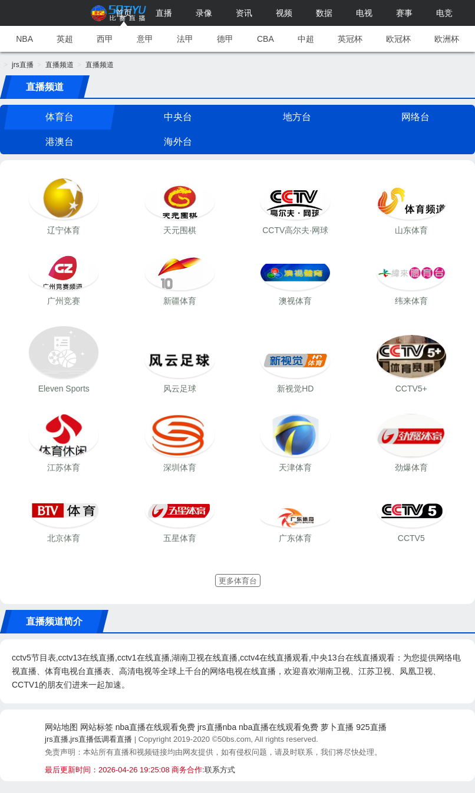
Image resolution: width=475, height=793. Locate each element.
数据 (324, 13)
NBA (24, 39)
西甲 (105, 39)
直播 (164, 13)
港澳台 (59, 142)
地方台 (297, 117)
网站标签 (96, 727)
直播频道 (59, 65)
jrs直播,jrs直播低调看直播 (88, 739)
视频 (284, 13)
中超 (306, 39)
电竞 (444, 13)
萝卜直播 (337, 727)
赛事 (404, 13)
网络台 (415, 117)
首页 (124, 13)
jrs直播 (23, 65)
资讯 (244, 13)
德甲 (225, 39)
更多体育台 (238, 580)
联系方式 (219, 769)
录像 (204, 13)
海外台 (178, 142)
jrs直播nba (216, 727)
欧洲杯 (446, 39)
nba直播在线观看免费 (155, 727)
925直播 (371, 727)
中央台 (178, 117)
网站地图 (61, 727)
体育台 (59, 117)
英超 (65, 39)
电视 (364, 13)
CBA (265, 39)
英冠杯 (350, 39)
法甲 (185, 39)
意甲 (145, 39)
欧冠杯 (398, 39)
